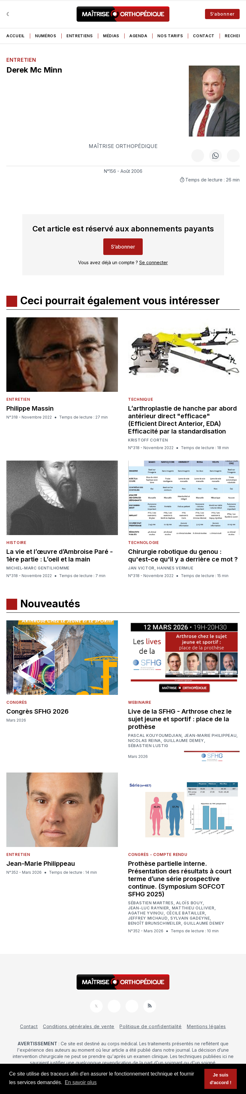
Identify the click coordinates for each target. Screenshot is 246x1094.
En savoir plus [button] (81, 1082)
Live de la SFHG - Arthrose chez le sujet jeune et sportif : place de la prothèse (180, 719)
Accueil (15, 35)
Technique (140, 399)
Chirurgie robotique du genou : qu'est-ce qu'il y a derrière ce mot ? (183, 555)
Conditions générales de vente (78, 1026)
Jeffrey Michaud (148, 918)
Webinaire (139, 702)
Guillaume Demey (184, 740)
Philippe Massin (30, 408)
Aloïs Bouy (189, 903)
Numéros (45, 35)
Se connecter (153, 262)
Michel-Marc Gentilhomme (38, 568)
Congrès (16, 702)
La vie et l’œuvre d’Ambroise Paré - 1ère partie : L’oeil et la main (59, 555)
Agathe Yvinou (146, 913)
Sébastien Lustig (148, 745)
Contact (204, 35)
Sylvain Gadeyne (190, 918)
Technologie (143, 542)
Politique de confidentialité (151, 1026)
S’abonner (222, 14)
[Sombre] (8, 14)
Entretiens (79, 35)
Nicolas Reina (144, 740)
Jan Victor (141, 568)
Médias (111, 35)
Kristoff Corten (148, 440)
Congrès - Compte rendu (157, 854)
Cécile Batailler (186, 913)
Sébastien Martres (151, 903)
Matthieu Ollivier (193, 908)
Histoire (16, 542)
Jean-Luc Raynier (148, 908)
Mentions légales (206, 1026)
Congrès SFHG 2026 (37, 711)
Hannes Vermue (175, 568)
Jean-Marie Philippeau (210, 735)
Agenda (138, 35)
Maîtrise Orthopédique (123, 146)
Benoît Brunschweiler (154, 923)
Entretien (21, 60)
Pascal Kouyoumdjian (154, 735)
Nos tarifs (170, 35)
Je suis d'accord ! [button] (220, 1078)
